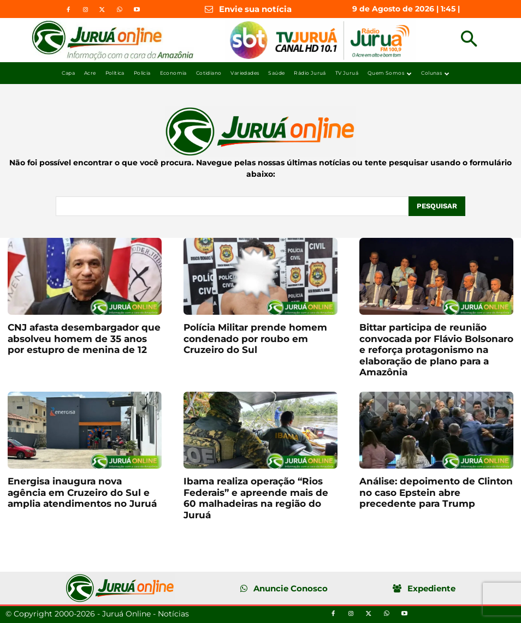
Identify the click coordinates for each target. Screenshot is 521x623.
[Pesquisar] (436, 206)
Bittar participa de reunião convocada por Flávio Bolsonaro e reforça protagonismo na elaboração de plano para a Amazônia (436, 350)
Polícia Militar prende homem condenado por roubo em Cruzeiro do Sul (255, 338)
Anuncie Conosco (290, 588)
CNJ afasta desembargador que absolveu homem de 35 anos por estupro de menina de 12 (84, 338)
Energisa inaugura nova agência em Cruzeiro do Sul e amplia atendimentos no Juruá (82, 492)
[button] (468, 40)
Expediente (431, 588)
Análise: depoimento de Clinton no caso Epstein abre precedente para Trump (436, 492)
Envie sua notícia (255, 9)
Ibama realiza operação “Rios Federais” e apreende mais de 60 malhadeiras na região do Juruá (255, 498)
